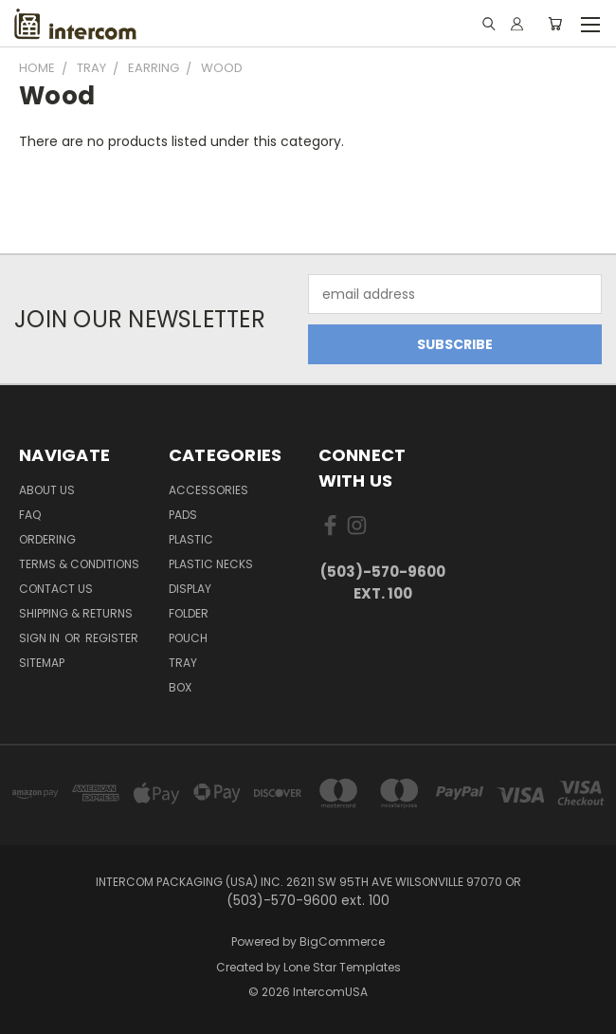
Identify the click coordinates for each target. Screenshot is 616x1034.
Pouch (188, 638)
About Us (47, 490)
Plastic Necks (211, 564)
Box (180, 687)
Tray (183, 663)
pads (183, 515)
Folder (188, 613)
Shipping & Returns (76, 613)
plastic (191, 539)
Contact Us (56, 589)
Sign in (41, 638)
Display (190, 589)
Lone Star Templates (342, 967)
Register (111, 638)
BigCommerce (342, 941)
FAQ (30, 515)
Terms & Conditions (79, 564)
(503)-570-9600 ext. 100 (382, 582)
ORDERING (47, 539)
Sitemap (41, 663)
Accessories (208, 490)
